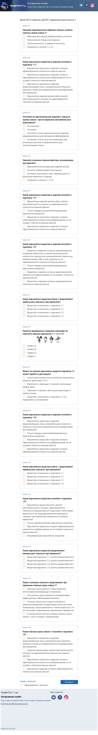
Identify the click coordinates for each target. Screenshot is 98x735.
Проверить (69, 682)
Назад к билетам (28, 681)
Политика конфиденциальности (14, 704)
